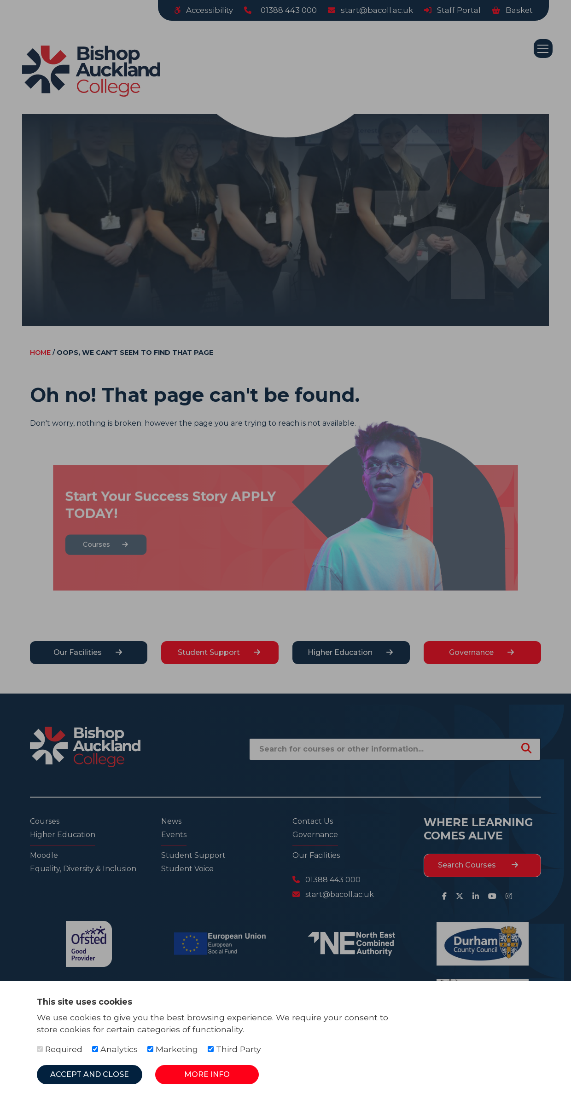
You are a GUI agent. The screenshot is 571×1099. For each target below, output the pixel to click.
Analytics (115, 1049)
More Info (207, 1074)
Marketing (172, 1049)
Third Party (234, 1049)
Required (59, 1049)
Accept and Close (89, 1074)
